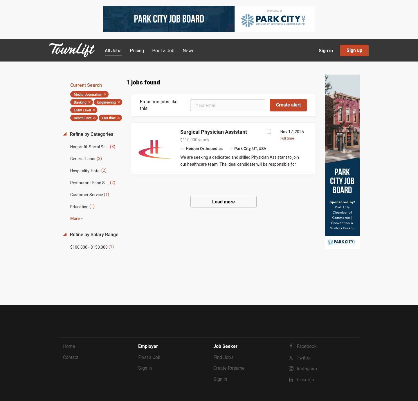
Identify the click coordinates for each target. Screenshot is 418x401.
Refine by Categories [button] (91, 134)
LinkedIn (305, 379)
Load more (223, 202)
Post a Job (149, 357)
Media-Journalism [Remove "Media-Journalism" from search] (88, 95)
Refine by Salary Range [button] (93, 234)
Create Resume (229, 368)
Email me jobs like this (159, 105)
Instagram (307, 368)
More (75, 218)
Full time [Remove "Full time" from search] (109, 118)
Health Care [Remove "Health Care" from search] (82, 118)
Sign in (326, 50)
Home (69, 346)
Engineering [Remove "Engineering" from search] (106, 102)
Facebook (307, 346)
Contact (70, 357)
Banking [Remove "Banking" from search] (80, 102)
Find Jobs (223, 357)
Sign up (354, 50)
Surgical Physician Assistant (213, 132)
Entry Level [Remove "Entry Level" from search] (82, 110)
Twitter (304, 358)
